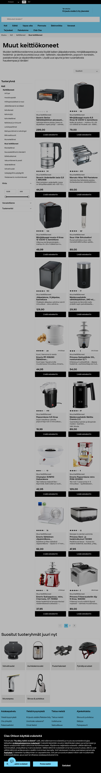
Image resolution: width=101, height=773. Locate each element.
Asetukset (8, 753)
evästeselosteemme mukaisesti (26, 743)
